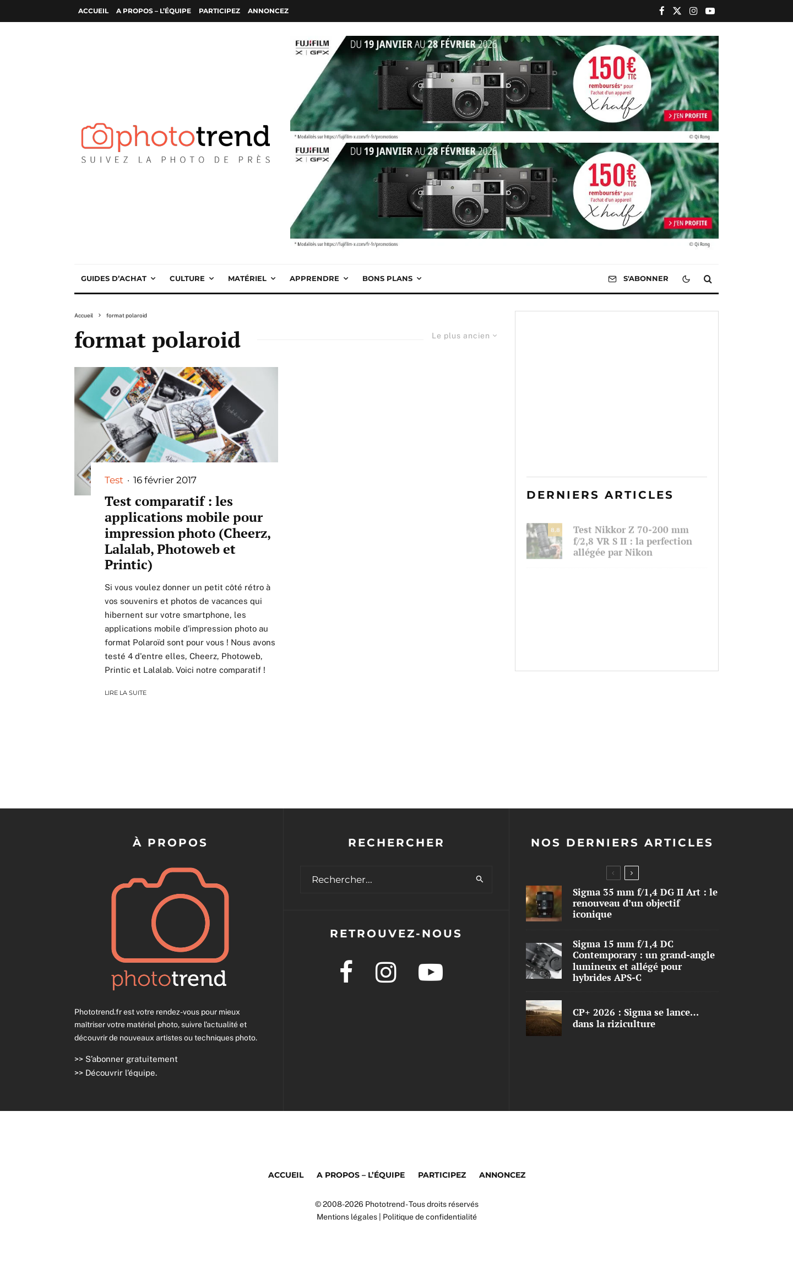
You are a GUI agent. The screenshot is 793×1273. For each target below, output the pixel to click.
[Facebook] (662, 11)
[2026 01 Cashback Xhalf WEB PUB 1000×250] (504, 43)
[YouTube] (710, 11)
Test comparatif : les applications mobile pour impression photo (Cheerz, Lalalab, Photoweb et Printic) (187, 533)
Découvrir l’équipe (120, 1072)
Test (114, 480)
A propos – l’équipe (153, 11)
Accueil (93, 11)
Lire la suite (125, 693)
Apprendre (314, 278)
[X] (677, 11)
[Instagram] (694, 11)
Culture (187, 278)
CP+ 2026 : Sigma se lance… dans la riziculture (636, 642)
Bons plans (387, 278)
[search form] (384, 879)
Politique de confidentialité (430, 1216)
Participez (219, 11)
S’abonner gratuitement (131, 1059)
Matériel (247, 278)
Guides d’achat (113, 278)
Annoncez (268, 11)
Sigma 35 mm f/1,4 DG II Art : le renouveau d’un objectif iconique (640, 589)
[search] (480, 879)
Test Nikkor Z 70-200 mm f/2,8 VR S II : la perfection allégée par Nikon (632, 536)
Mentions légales (347, 1216)
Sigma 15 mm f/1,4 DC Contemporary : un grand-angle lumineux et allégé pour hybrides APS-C (644, 961)
